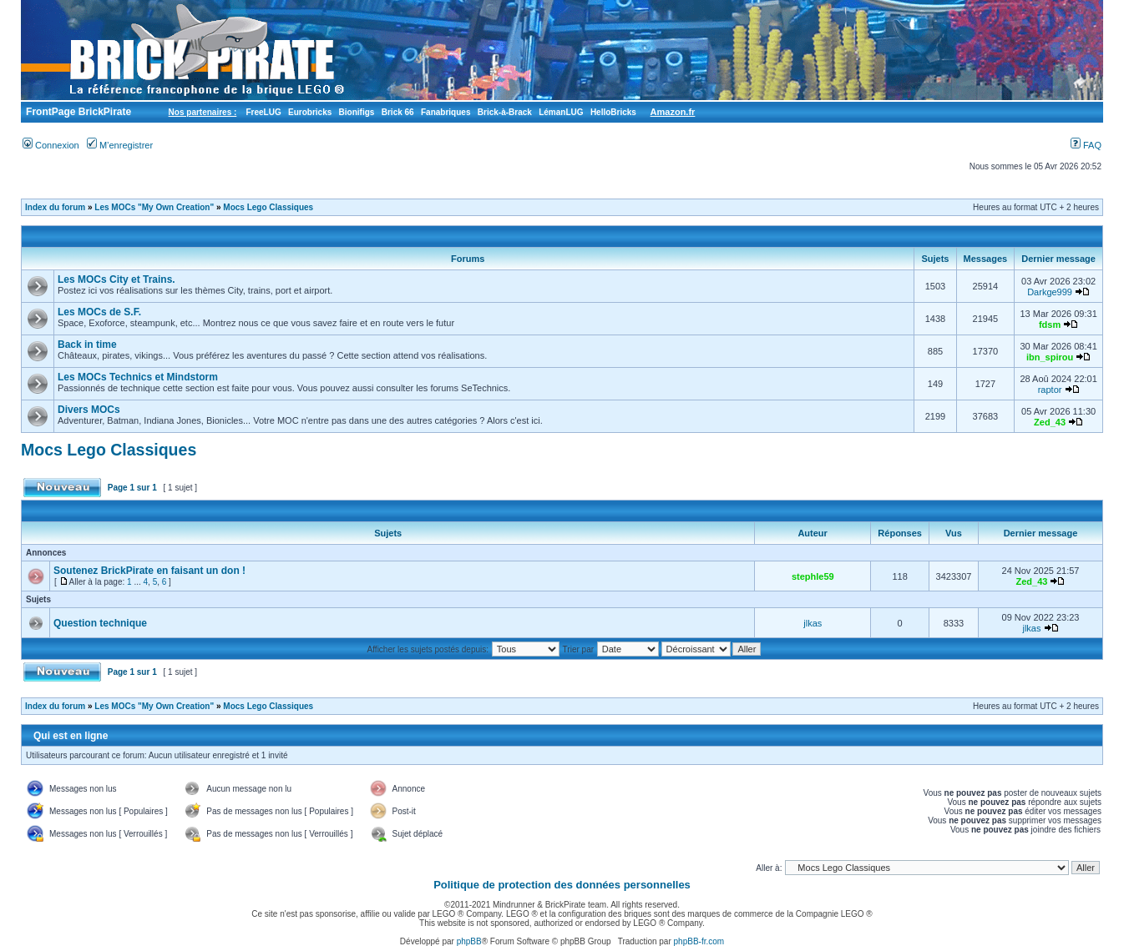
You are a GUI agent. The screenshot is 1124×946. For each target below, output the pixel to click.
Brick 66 (398, 112)
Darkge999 (1049, 292)
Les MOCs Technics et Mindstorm (138, 377)
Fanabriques (445, 112)
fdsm (1050, 325)
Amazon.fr (673, 112)
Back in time (87, 344)
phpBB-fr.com (699, 941)
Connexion (51, 145)
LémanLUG (561, 112)
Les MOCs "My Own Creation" (154, 207)
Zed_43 (1050, 422)
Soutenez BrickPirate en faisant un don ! (149, 570)
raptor (1050, 390)
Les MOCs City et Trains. (116, 279)
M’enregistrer (120, 145)
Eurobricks (310, 112)
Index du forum (55, 207)
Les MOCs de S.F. (99, 312)
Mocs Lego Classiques (268, 207)
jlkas (812, 623)
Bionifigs (357, 112)
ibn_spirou (1049, 357)
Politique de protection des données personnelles (562, 884)
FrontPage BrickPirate (77, 112)
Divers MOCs (89, 409)
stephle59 (813, 576)
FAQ (1086, 145)
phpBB (469, 941)
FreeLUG (263, 112)
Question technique (100, 623)
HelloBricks (613, 112)
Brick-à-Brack (505, 112)
